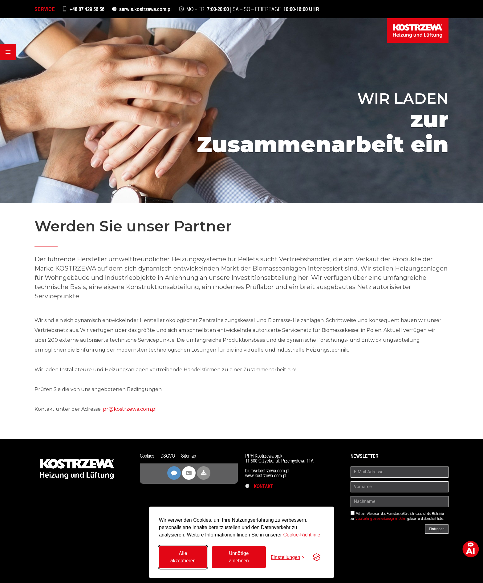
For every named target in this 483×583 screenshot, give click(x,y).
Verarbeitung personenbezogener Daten (380, 518)
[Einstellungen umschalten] (287, 557)
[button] (8, 52)
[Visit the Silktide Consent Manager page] (316, 557)
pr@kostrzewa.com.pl (130, 409)
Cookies (147, 456)
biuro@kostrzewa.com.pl (267, 471)
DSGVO (167, 456)
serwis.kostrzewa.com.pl (145, 9)
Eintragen (436, 529)
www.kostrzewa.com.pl (265, 476)
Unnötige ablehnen (239, 557)
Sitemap (188, 456)
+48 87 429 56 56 (87, 9)
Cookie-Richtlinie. (302, 534)
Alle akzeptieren (183, 557)
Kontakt (259, 486)
